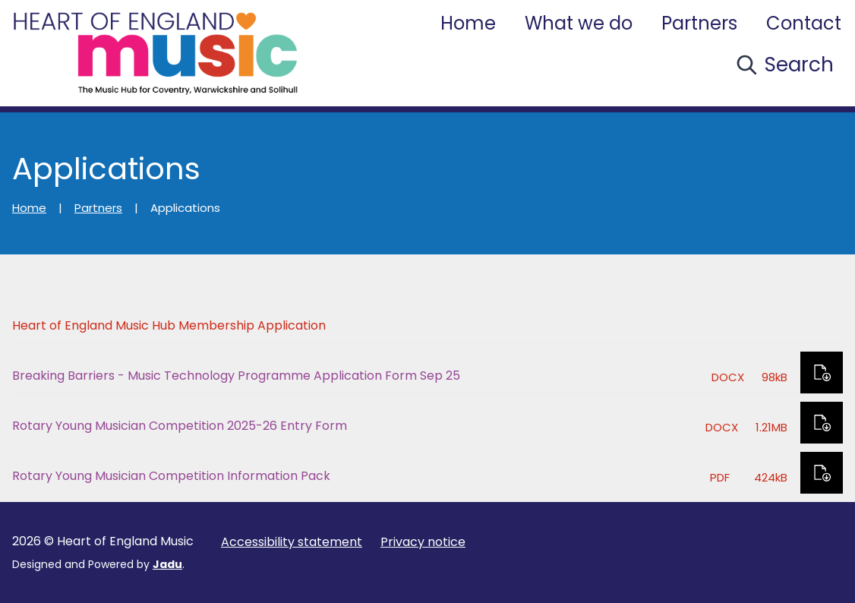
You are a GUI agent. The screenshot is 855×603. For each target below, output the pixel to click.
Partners (699, 23)
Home (468, 23)
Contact (803, 23)
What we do (579, 23)
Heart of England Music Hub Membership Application (169, 325)
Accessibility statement (291, 542)
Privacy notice (422, 542)
